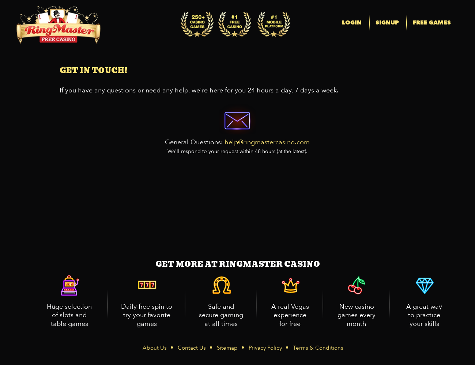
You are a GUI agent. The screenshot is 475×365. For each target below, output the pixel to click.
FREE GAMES (432, 23)
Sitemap (227, 347)
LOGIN (352, 23)
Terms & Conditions (318, 347)
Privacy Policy (265, 347)
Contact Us (192, 347)
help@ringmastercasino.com (267, 142)
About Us (155, 347)
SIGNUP (387, 23)
